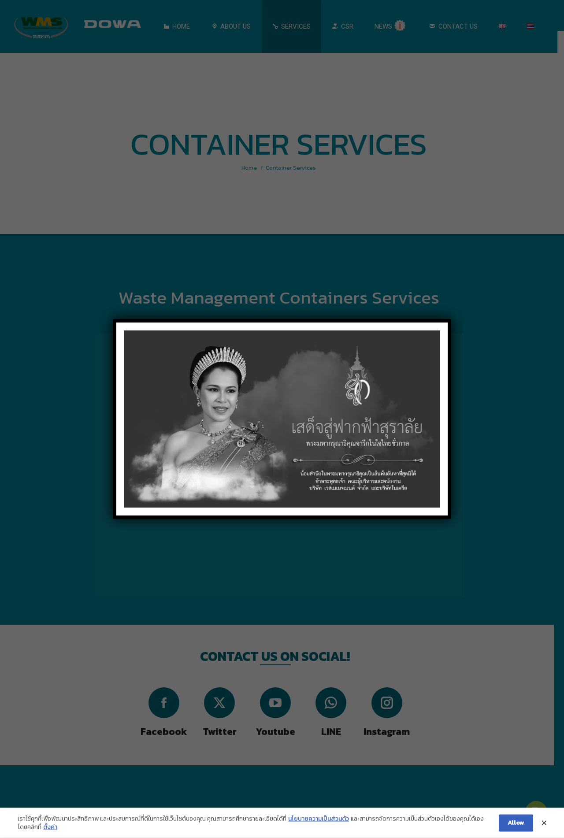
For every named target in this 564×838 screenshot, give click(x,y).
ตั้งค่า (50, 832)
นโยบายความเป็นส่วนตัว (318, 823)
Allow (516, 828)
